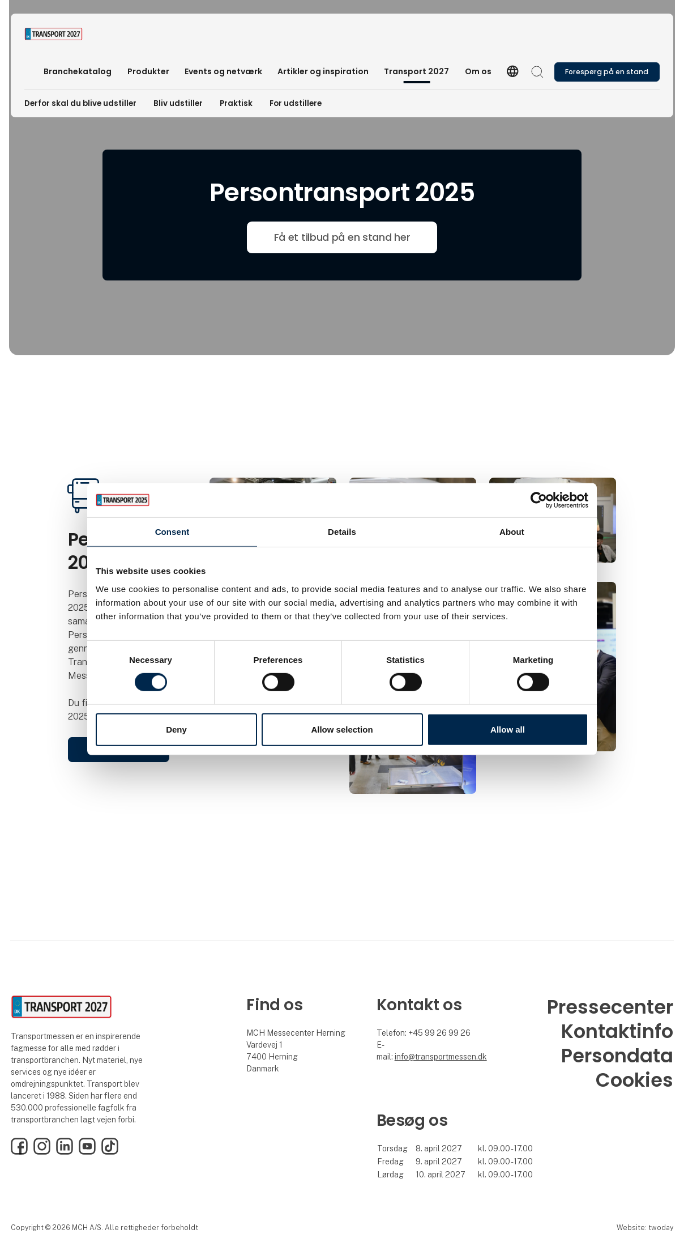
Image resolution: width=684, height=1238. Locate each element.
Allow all (507, 729)
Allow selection (342, 729)
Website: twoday (645, 1227)
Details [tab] (342, 531)
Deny (176, 729)
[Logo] (69, 34)
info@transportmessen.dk (441, 1056)
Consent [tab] (172, 531)
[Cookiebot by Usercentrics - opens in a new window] (538, 499)
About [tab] (511, 531)
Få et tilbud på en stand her (342, 237)
